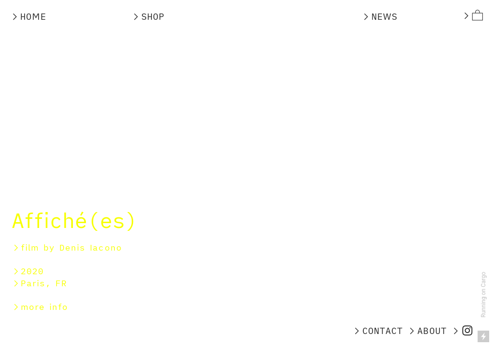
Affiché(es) (74, 220)
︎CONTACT (377, 330)
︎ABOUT (426, 330)
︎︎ (462, 330)
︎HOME (28, 16)
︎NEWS (382, 16)
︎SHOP (150, 16)
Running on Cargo (483, 295)
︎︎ (473, 15)
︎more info (40, 306)
